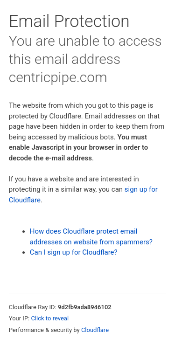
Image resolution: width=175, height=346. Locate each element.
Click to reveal (50, 318)
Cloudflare (95, 329)
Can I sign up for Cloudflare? (74, 252)
